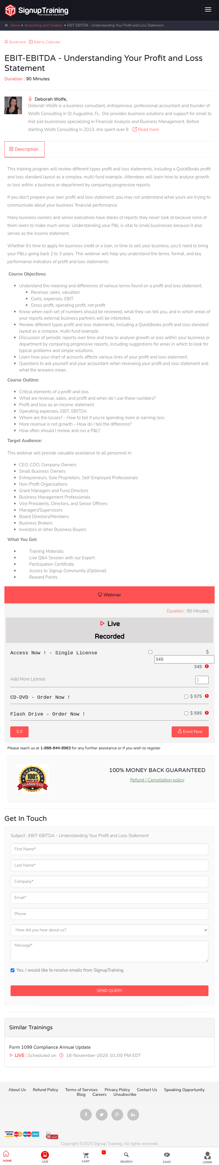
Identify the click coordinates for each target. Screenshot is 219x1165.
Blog (81, 1094)
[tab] (24, 149)
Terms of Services (81, 1090)
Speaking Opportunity (184, 1090)
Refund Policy (45, 1090)
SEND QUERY (110, 990)
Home (15, 25)
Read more (144, 129)
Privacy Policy (117, 1090)
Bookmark (15, 42)
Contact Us (147, 1090)
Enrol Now (190, 731)
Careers (100, 1094)
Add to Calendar (45, 42)
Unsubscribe (124, 1094)
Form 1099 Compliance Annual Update (50, 1047)
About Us (17, 1090)
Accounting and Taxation (43, 25)
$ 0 (19, 731)
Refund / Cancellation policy (157, 780)
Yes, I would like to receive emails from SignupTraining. (67, 970)
